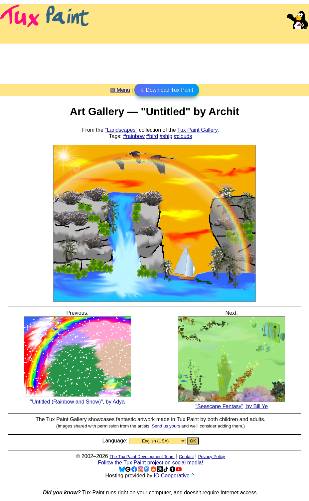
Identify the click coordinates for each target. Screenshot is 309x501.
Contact (186, 456)
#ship (166, 136)
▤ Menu (120, 90)
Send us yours (166, 425)
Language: (115, 440)
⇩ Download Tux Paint (166, 90)
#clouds (183, 136)
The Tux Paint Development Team (142, 456)
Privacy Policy (211, 456)
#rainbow (134, 136)
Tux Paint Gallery (197, 130)
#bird (152, 136)
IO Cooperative (172, 475)
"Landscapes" (121, 130)
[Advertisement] (155, 61)
